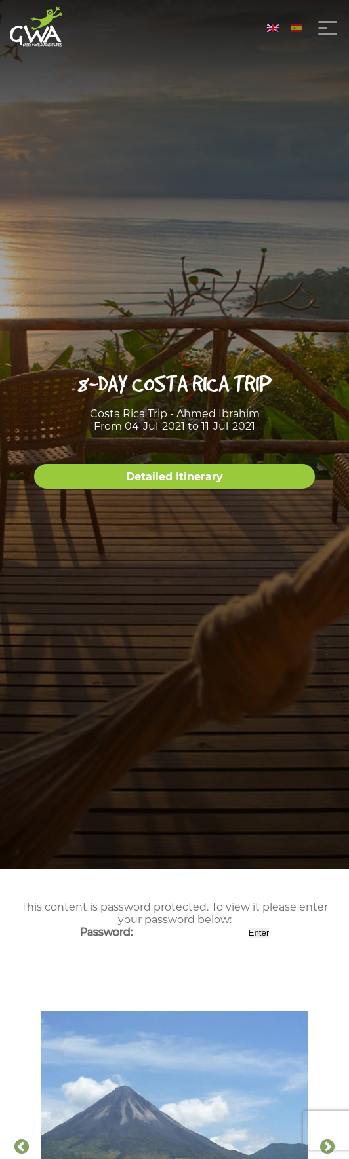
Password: (163, 932)
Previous (21, 1147)
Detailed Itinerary (174, 476)
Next (327, 1147)
